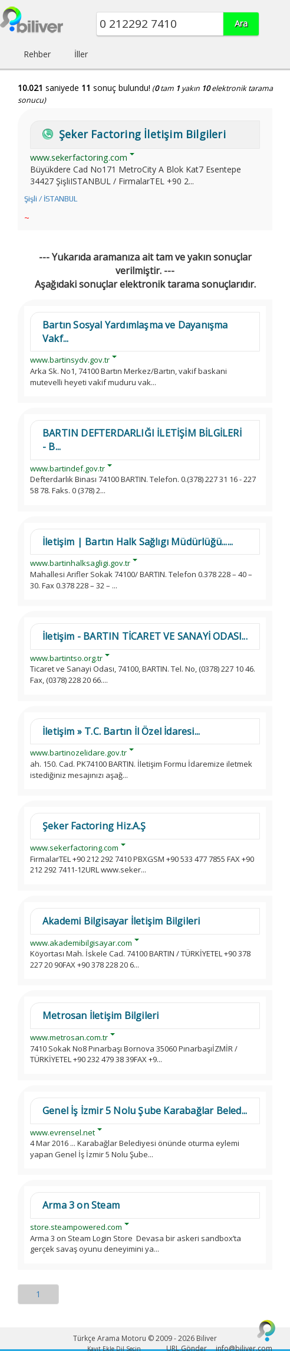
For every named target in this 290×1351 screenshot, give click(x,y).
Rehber (37, 54)
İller (81, 54)
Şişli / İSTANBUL (50, 198)
